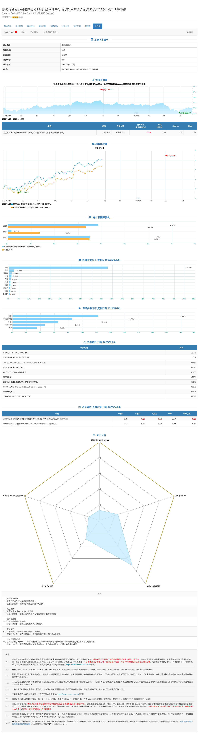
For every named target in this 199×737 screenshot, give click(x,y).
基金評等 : (12, 17)
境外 (23, 32)
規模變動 (54, 26)
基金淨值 (19, 26)
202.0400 (10, 32)
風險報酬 (42, 26)
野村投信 (34, 32)
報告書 (97, 26)
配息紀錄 (77, 26)
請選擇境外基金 (51, 32)
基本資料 (7, 26)
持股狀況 (65, 26)
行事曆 (88, 26)
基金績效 (30, 26)
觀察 (190, 32)
